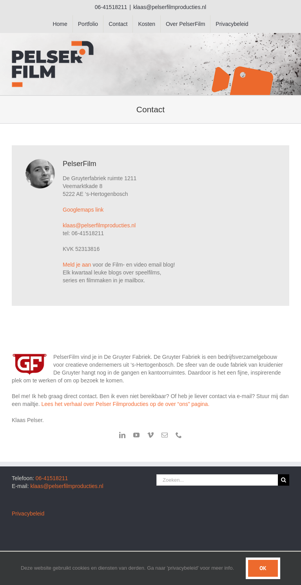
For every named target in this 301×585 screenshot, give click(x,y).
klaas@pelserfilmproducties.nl (169, 7)
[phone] (179, 435)
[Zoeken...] (217, 480)
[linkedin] (122, 435)
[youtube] (136, 435)
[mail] (164, 435)
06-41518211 (52, 478)
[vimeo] (150, 435)
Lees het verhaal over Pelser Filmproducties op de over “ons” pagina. (125, 404)
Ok (263, 568)
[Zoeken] (283, 480)
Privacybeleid (28, 513)
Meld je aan (77, 264)
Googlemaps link (83, 210)
